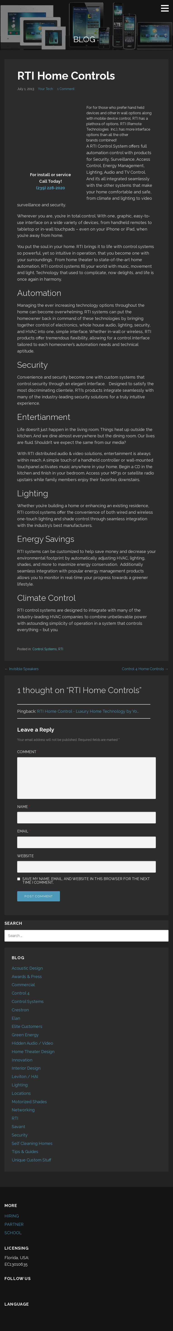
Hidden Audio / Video (32, 1043)
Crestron (20, 1009)
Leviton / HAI (25, 1076)
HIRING (12, 1216)
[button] (166, 8)
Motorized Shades (29, 1101)
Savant (18, 1126)
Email (23, 831)
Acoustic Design (27, 968)
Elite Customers (27, 1026)
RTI (60, 649)
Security (20, 1135)
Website (25, 856)
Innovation (22, 1060)
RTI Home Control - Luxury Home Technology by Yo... (88, 711)
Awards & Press (27, 976)
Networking (23, 1109)
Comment (27, 752)
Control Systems (44, 649)
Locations (21, 1093)
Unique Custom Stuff (31, 1160)
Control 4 (21, 993)
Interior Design (26, 1068)
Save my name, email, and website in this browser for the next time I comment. (86, 880)
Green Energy (25, 1034)
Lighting (20, 1085)
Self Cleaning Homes (32, 1143)
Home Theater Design (33, 1051)
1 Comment (65, 89)
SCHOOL (13, 1232)
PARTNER (14, 1224)
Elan (16, 1018)
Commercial (23, 984)
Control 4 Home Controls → (145, 669)
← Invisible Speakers (22, 669)
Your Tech (45, 89)
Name (23, 807)
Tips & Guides (25, 1151)
